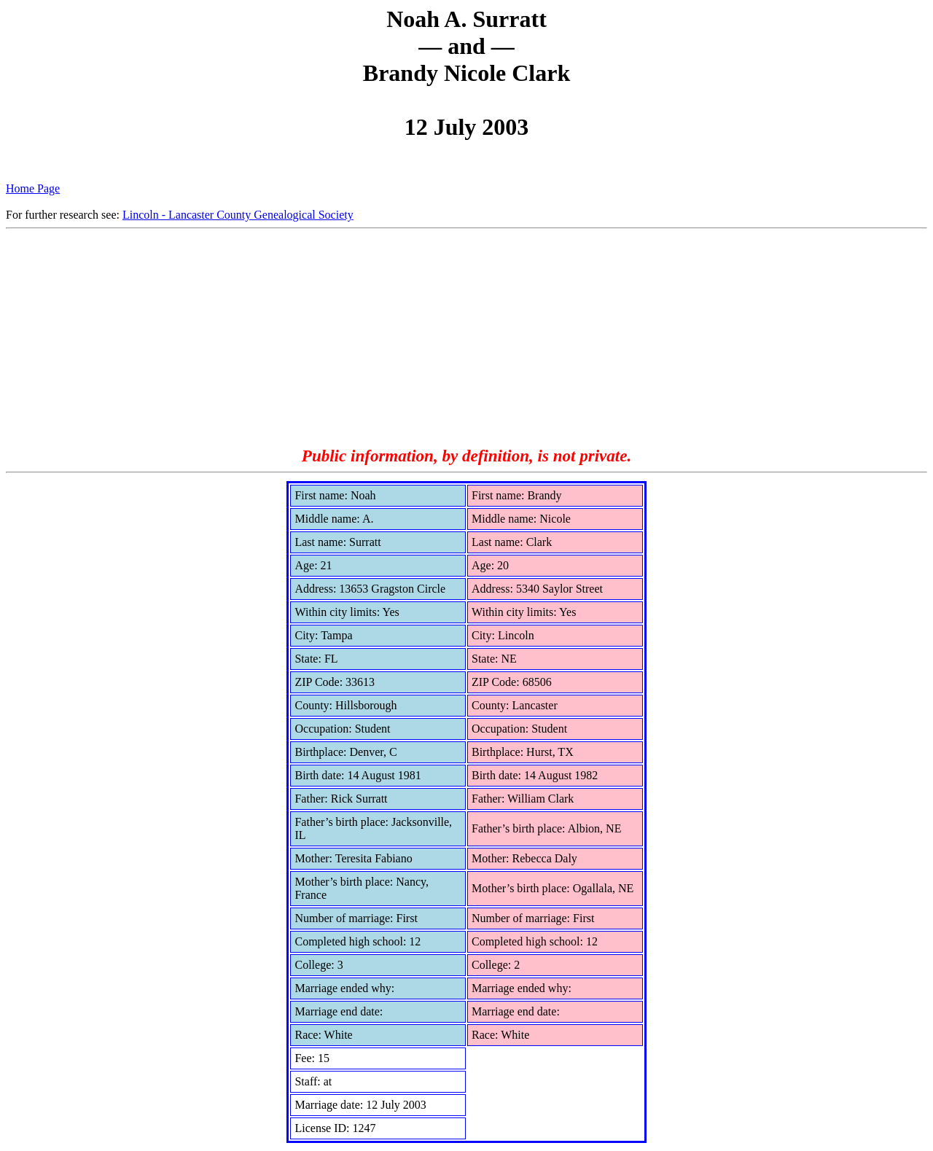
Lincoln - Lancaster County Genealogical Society (238, 214)
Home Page (33, 188)
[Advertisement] (466, 338)
